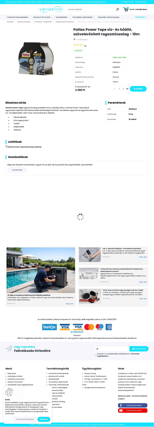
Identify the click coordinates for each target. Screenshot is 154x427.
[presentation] (7, 214)
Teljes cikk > (70, 304)
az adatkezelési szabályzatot (117, 354)
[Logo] (19, 9)
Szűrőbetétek (61, 17)
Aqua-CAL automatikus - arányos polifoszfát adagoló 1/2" (57, 223)
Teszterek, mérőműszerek (108, 17)
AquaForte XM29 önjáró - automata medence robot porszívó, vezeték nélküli (130, 220)
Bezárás (44, 419)
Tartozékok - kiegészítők (43, 22)
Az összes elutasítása (25, 419)
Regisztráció (142, 2)
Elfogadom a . (118, 355)
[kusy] (118, 89)
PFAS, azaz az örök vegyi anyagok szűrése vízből (123, 290)
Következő (140, 17)
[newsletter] (139, 349)
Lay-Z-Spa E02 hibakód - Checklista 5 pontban (122, 249)
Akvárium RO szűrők (41, 17)
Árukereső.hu (76, 335)
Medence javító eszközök (65, 22)
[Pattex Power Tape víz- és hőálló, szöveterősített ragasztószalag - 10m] (36, 57)
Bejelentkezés (128, 2)
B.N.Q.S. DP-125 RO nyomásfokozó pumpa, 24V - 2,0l (21, 221)
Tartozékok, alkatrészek (82, 17)
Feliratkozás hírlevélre (32, 351)
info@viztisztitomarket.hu (94, 388)
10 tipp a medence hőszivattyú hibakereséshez (28, 295)
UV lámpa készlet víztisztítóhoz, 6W (94, 218)
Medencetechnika (23, 22)
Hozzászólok (17, 170)
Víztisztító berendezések (17, 17)
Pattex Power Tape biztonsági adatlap (24, 147)
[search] (101, 10)
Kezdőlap (10, 22)
